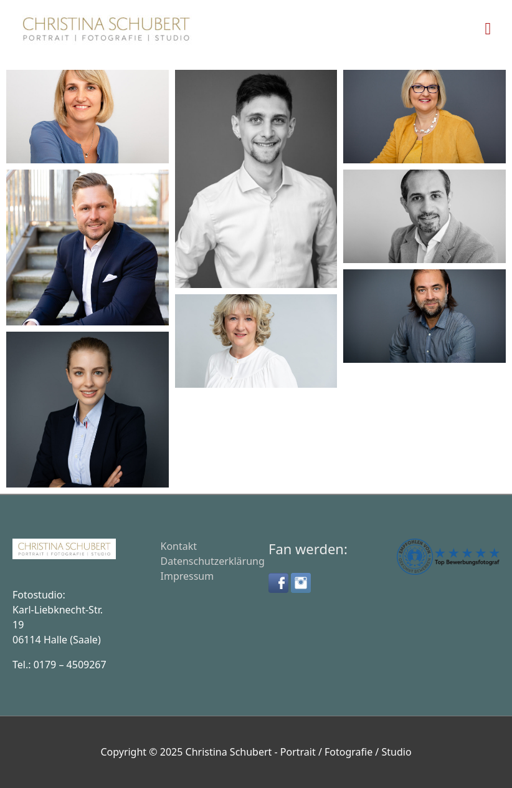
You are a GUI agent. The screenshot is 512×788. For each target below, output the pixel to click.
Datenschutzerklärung (213, 561)
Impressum (187, 576)
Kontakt (179, 546)
